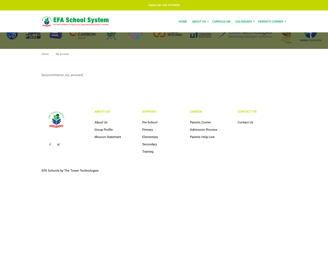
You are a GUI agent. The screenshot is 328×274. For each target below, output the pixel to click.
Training (147, 151)
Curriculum (221, 21)
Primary (147, 130)
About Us (199, 21)
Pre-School (150, 122)
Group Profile (104, 130)
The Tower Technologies (81, 171)
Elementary (150, 137)
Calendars (243, 21)
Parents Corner (270, 21)
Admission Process (203, 130)
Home (183, 21)
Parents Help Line (202, 137)
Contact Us (245, 122)
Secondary (149, 144)
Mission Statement (108, 137)
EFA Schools (50, 171)
